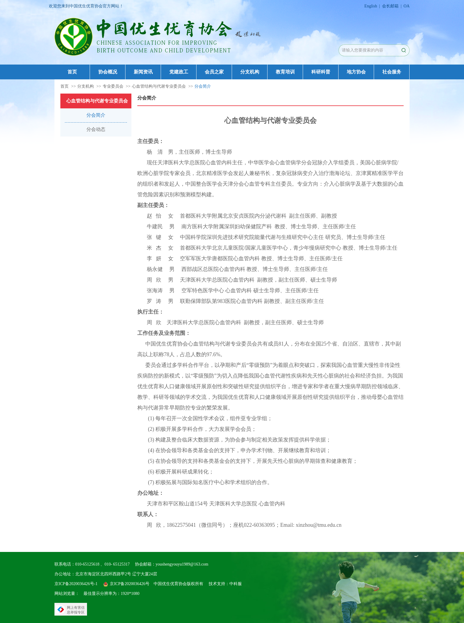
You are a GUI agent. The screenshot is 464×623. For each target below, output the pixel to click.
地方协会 (356, 71)
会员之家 (214, 71)
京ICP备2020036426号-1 (75, 584)
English (370, 6)
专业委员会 (113, 86)
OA (407, 6)
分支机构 (249, 71)
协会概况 (107, 71)
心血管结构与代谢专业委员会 (159, 86)
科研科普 (320, 71)
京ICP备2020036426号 (129, 584)
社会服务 (391, 71)
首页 (72, 71)
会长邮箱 (390, 6)
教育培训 (285, 71)
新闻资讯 (143, 71)
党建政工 (178, 71)
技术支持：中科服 (225, 584)
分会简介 (202, 86)
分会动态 (95, 129)
